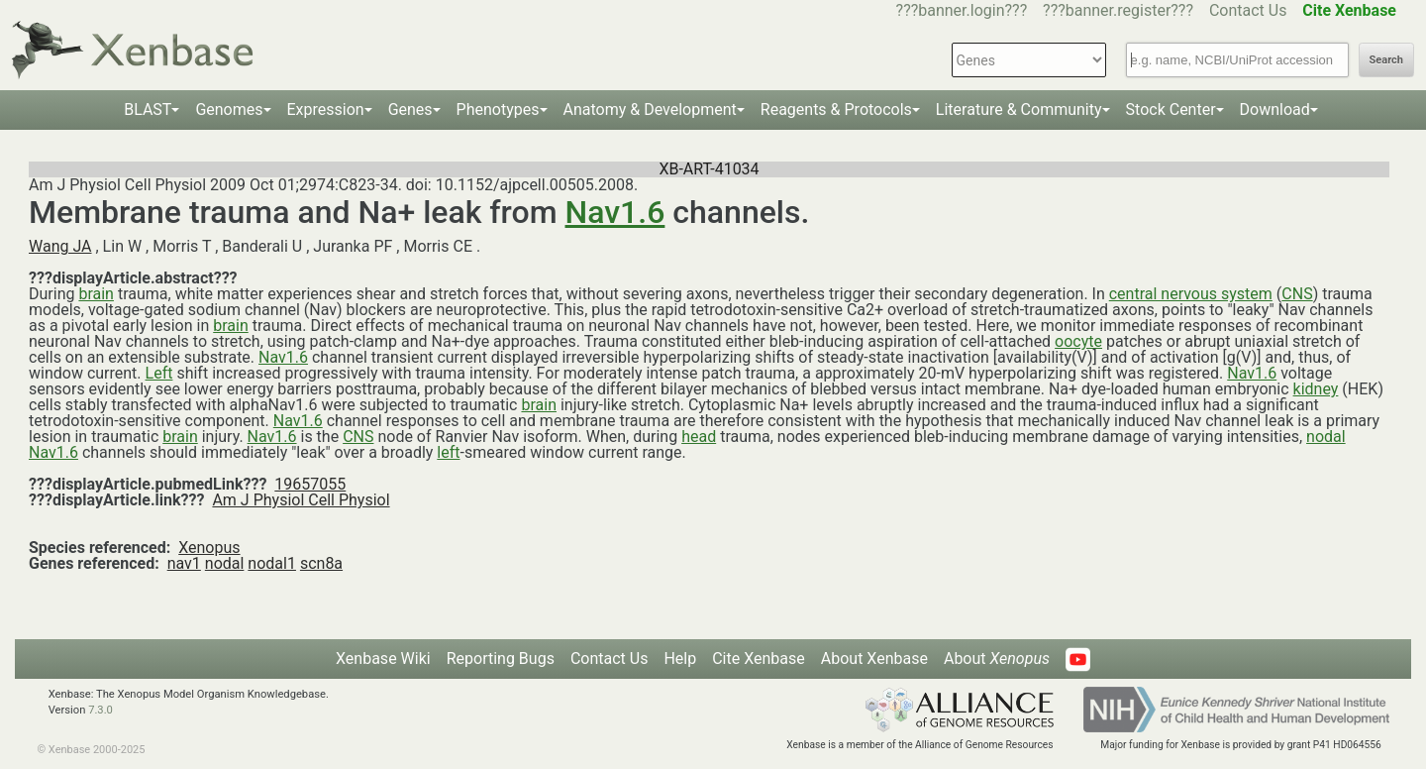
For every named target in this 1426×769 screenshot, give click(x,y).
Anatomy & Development (650, 109)
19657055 (310, 484)
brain (96, 293)
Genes (410, 109)
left (448, 452)
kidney (1316, 389)
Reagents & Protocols (836, 109)
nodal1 (272, 563)
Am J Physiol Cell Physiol (300, 500)
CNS (1296, 293)
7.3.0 (100, 710)
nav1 (184, 563)
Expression (325, 109)
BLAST (147, 109)
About (997, 658)
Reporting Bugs (501, 658)
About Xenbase (874, 658)
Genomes (228, 109)
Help (679, 658)
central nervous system (1191, 293)
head (698, 436)
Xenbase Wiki (383, 658)
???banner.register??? (1118, 10)
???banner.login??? (962, 10)
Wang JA (60, 246)
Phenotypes (498, 109)
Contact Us (1248, 10)
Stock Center (1171, 109)
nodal (1326, 436)
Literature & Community (1019, 109)
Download (1275, 109)
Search (1386, 60)
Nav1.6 (615, 212)
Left (159, 373)
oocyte (1078, 341)
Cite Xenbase (758, 658)
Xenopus (209, 547)
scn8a (321, 563)
